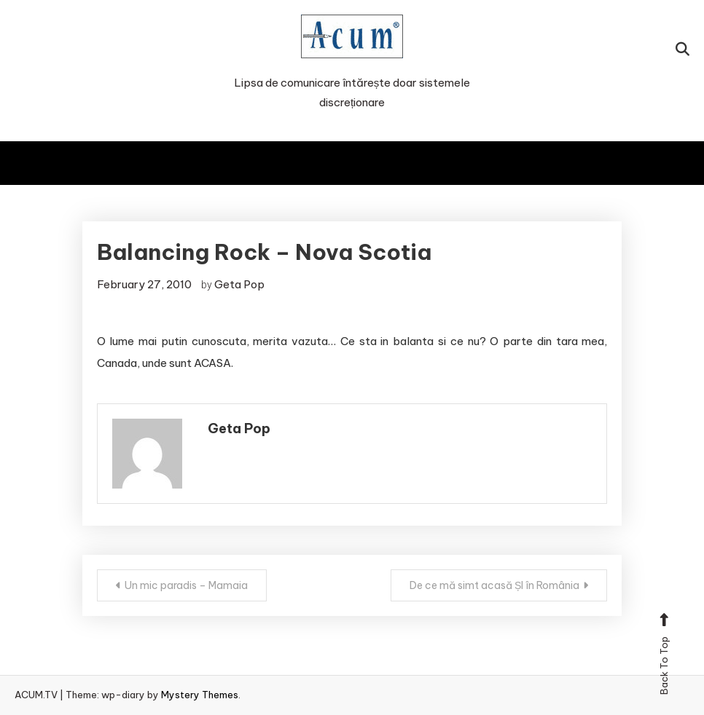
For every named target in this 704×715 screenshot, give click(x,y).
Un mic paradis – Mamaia (186, 585)
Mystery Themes (199, 694)
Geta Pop (239, 284)
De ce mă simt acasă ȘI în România (494, 585)
